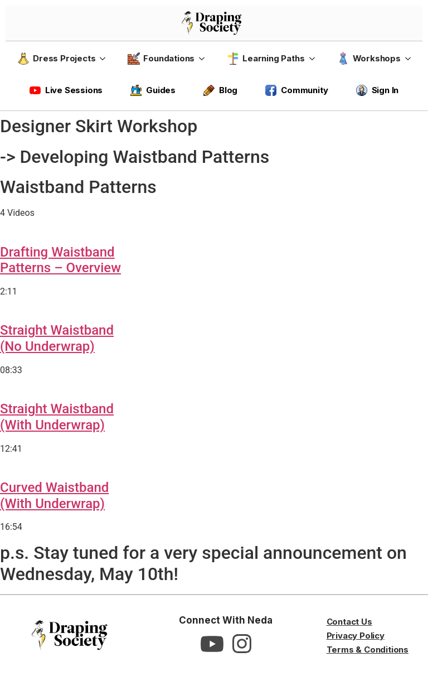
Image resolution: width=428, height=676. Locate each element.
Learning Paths (265, 58)
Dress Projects (56, 58)
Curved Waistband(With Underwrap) (54, 495)
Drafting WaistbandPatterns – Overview (60, 260)
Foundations (161, 58)
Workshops (369, 58)
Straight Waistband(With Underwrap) (57, 417)
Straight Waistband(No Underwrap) (57, 338)
